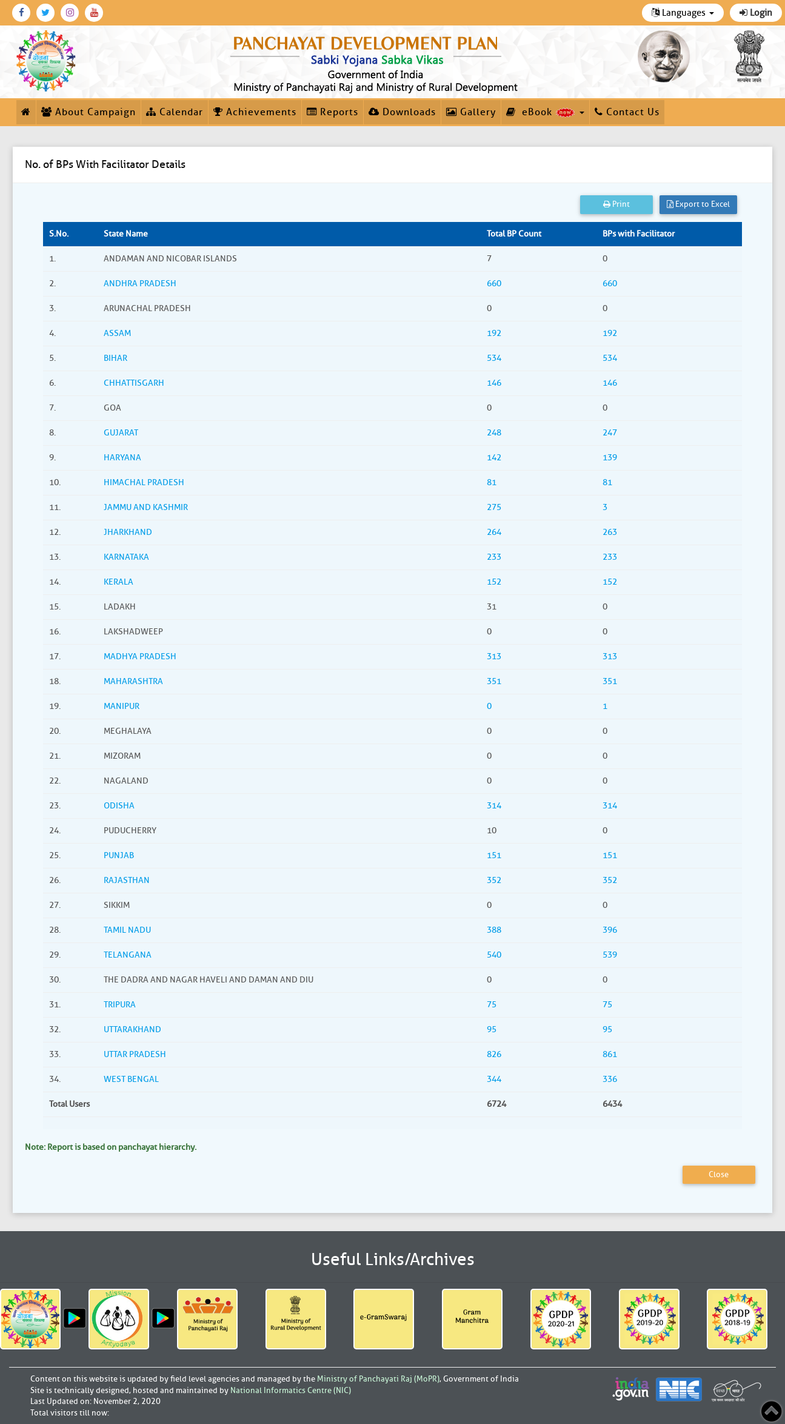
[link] (376, 61)
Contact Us (627, 112)
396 (610, 930)
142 (494, 457)
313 (494, 656)
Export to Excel (698, 204)
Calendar (174, 112)
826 (494, 1054)
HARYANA (122, 457)
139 (610, 457)
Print (616, 204)
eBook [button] (545, 112)
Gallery (471, 112)
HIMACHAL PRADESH (144, 482)
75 (491, 1004)
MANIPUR (121, 706)
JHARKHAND (128, 532)
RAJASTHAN (127, 880)
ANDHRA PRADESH (140, 283)
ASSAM (117, 333)
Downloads (402, 112)
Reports (332, 112)
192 (494, 333)
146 (494, 383)
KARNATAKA (126, 557)
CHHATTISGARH (134, 383)
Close (719, 1174)
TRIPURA (120, 1004)
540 (494, 955)
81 (491, 482)
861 (610, 1054)
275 (494, 507)
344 (494, 1079)
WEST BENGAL (131, 1079)
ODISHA (119, 806)
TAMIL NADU (127, 930)
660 (494, 283)
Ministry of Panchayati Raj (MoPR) (378, 1379)
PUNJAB (119, 855)
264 (494, 532)
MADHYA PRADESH (140, 656)
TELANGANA (128, 955)
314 (494, 806)
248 (494, 433)
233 (494, 557)
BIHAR (115, 358)
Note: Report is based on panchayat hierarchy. (110, 1147)
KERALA (118, 582)
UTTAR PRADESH (135, 1054)
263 (610, 532)
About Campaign (88, 112)
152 (494, 582)
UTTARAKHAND (132, 1029)
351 (494, 681)
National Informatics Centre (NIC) (290, 1390)
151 (494, 855)
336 (610, 1079)
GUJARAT (121, 433)
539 (610, 955)
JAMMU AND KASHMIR (146, 507)
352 (494, 880)
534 (494, 358)
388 (494, 930)
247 (610, 433)
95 (491, 1029)
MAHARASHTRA (133, 681)
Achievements (254, 112)
